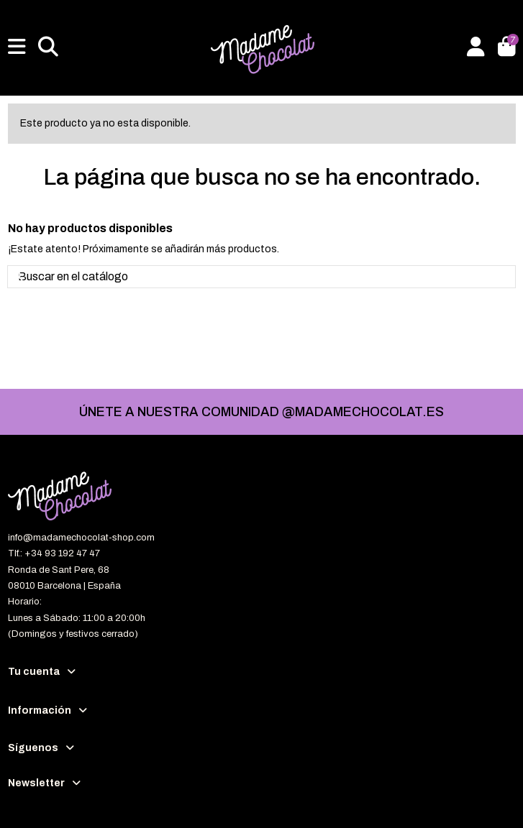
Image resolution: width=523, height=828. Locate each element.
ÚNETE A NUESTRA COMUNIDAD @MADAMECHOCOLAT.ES (261, 412)
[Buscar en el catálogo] (19, 276)
